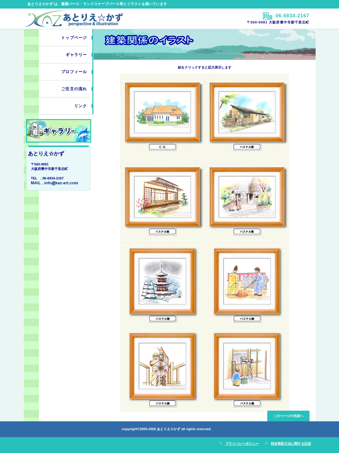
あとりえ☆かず (96, 18)
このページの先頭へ (288, 416)
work (58, 131)
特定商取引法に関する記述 (291, 443)
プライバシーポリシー (242, 443)
